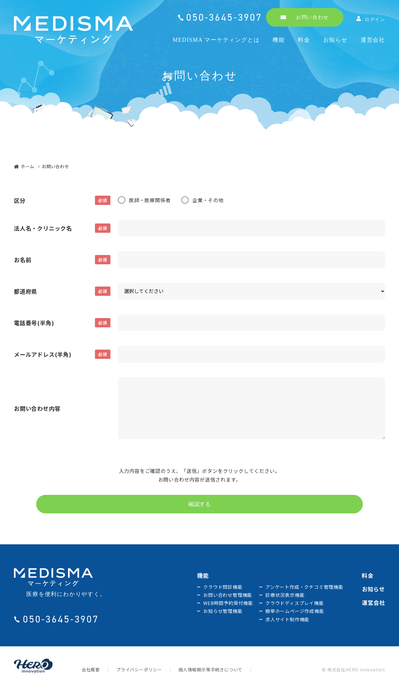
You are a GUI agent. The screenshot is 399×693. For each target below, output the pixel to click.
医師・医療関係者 (149, 200)
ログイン (370, 19)
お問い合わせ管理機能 (227, 596)
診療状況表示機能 (284, 596)
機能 (278, 40)
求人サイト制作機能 (287, 620)
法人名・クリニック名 (62, 228)
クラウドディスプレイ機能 (294, 604)
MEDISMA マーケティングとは (216, 40)
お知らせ (335, 40)
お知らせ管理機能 (222, 612)
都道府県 (62, 291)
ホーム (24, 166)
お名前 (62, 259)
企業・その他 (208, 200)
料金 (304, 40)
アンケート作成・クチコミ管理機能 (304, 588)
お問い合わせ (305, 17)
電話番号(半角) (62, 322)
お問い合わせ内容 (37, 408)
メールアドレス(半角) (62, 354)
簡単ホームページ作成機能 (294, 612)
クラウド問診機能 (222, 588)
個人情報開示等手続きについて (210, 671)
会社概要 (91, 671)
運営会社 (373, 40)
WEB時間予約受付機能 (228, 604)
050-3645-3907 (224, 17)
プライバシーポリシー (139, 671)
